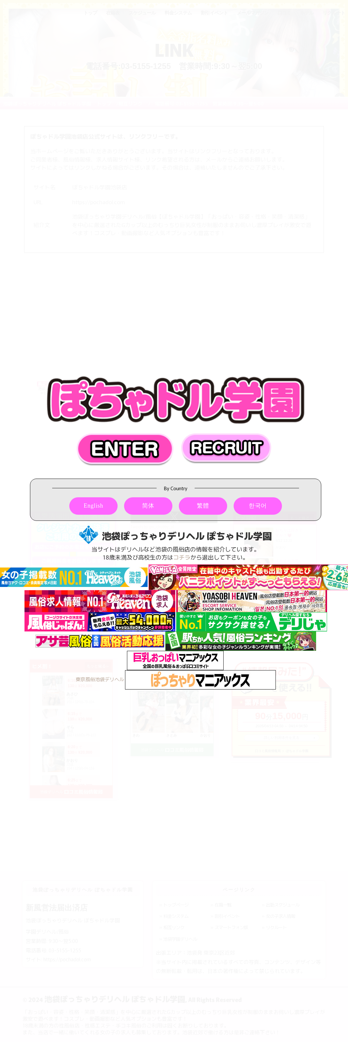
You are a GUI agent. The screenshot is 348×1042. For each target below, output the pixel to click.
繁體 (203, 505)
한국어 (258, 505)
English (93, 505)
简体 (148, 505)
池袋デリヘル (109, 679)
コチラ (181, 557)
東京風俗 (85, 679)
